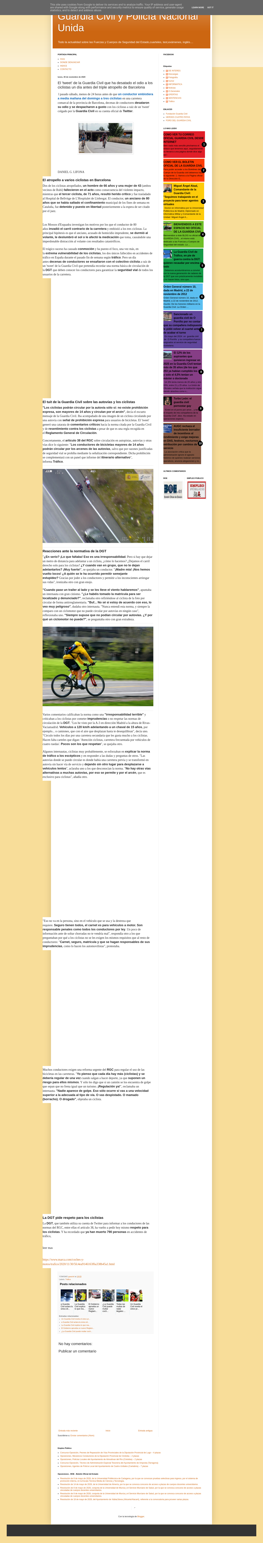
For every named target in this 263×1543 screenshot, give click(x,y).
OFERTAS (173, 94)
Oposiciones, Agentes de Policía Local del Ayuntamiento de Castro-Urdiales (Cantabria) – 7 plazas (104, 1466)
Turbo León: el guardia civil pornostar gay (183, 402)
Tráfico (68, 1279)
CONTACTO (65, 69)
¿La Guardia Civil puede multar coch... (76, 1331)
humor (171, 81)
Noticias (172, 88)
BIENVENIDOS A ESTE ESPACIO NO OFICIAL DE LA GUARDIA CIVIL (188, 228)
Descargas (173, 74)
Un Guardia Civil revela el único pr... (75, 1319)
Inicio (62, 59)
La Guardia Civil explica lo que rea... (75, 1325)
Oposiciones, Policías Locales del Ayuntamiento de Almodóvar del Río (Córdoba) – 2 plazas (101, 1459)
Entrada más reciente (68, 1431)
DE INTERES (174, 71)
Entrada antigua (145, 1431)
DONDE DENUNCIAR (70, 62)
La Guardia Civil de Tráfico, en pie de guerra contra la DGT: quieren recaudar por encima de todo (183, 259)
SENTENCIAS (174, 98)
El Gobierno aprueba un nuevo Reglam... (77, 1328)
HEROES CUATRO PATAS (178, 117)
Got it (210, 7)
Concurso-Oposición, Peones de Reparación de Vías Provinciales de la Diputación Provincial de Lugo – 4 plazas (110, 1452)
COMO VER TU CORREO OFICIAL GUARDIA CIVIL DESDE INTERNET (183, 138)
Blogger (140, 1516)
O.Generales (174, 91)
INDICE (63, 66)
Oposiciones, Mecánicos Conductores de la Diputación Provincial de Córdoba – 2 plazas (99, 1456)
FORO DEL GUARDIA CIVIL (178, 120)
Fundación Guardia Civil (176, 114)
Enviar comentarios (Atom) (82, 1435)
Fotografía (173, 77)
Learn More (198, 7)
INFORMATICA (175, 84)
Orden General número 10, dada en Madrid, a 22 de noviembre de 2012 (179, 290)
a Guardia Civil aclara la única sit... (75, 1322)
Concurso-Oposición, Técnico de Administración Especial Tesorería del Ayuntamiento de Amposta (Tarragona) (109, 1463)
